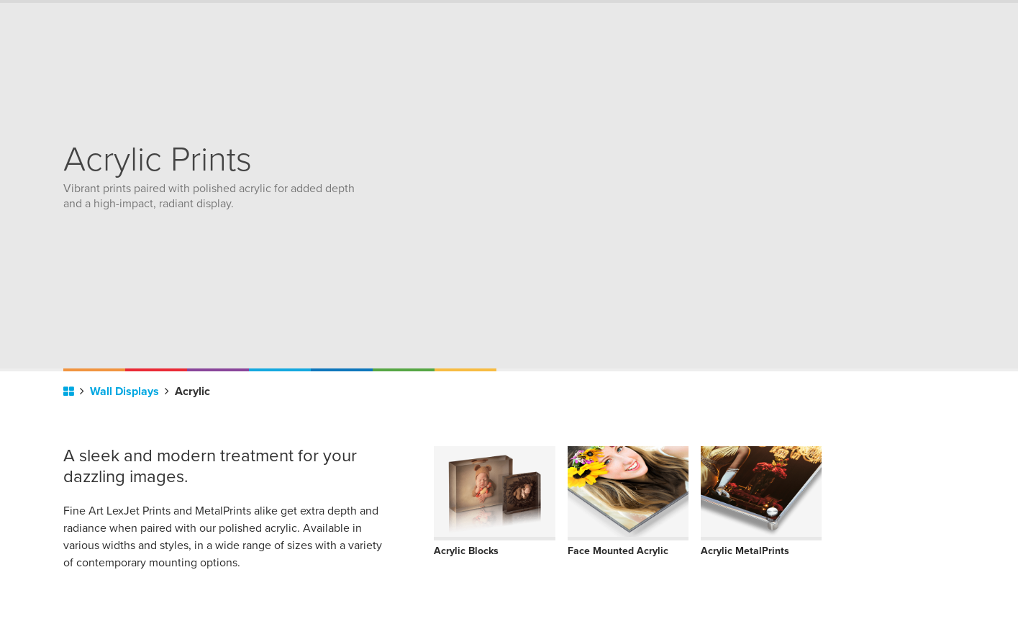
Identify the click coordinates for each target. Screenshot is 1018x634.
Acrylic (192, 391)
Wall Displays (129, 391)
